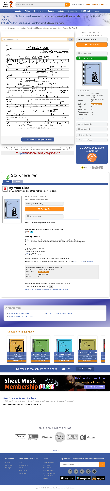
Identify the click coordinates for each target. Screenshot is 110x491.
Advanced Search (76, 4)
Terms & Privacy (23, 470)
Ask (71, 39)
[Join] (102, 464)
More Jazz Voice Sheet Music (59, 313)
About (20, 462)
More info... (82, 118)
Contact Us (22, 468)
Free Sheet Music (48, 476)
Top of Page (54, 450)
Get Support (8, 468)
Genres (51, 11)
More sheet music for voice (21, 316)
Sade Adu (28, 253)
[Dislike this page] (69, 369)
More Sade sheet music (19, 313)
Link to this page (84, 369)
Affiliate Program (23, 465)
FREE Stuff (85, 11)
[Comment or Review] (25, 410)
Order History (9, 465)
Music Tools (46, 465)
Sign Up (95, 4)
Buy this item (23, 154)
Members (99, 32)
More (97, 11)
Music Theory (47, 468)
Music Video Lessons (49, 470)
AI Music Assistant (79, 261)
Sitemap (45, 478)
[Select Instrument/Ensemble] (36, 286)
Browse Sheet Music (49, 462)
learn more (89, 261)
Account (7, 462)
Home (4, 28)
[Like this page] (63, 369)
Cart (104, 4)
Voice (27, 11)
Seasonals (72, 11)
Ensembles (38, 11)
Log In (87, 4)
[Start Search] (67, 5)
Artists (61, 11)
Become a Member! (94, 387)
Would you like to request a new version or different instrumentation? (47, 289)
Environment (22, 473)
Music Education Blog (49, 473)
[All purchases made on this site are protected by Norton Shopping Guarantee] (92, 167)
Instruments (16, 11)
